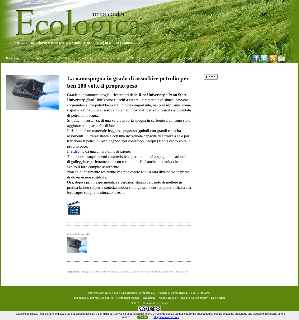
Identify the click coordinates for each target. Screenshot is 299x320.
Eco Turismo (139, 58)
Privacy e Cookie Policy (193, 297)
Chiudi (142, 317)
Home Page (13, 58)
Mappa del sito (167, 297)
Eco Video (163, 58)
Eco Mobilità (61, 58)
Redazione (229, 58)
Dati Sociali (218, 297)
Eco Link (208, 58)
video (75, 151)
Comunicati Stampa (127, 297)
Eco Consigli (186, 58)
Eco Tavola (85, 58)
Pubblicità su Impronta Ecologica (93, 297)
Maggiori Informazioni (166, 317)
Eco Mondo (36, 58)
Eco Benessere (111, 58)
